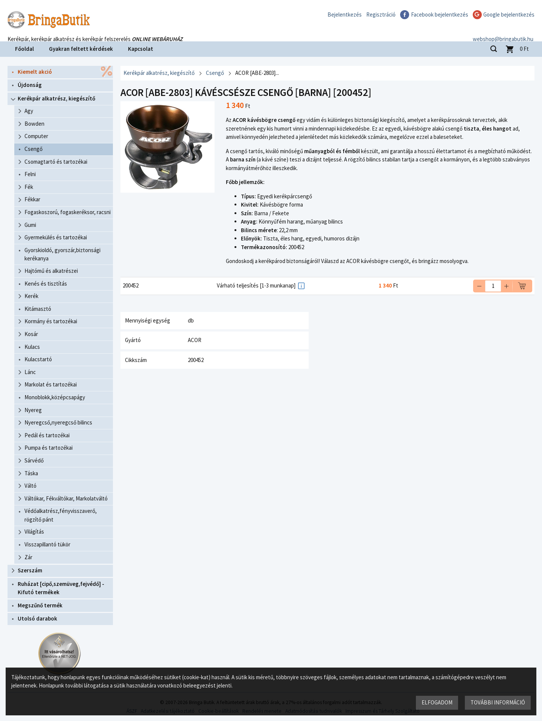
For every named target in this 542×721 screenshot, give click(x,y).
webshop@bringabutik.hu (504, 31)
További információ (497, 702)
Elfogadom (437, 702)
